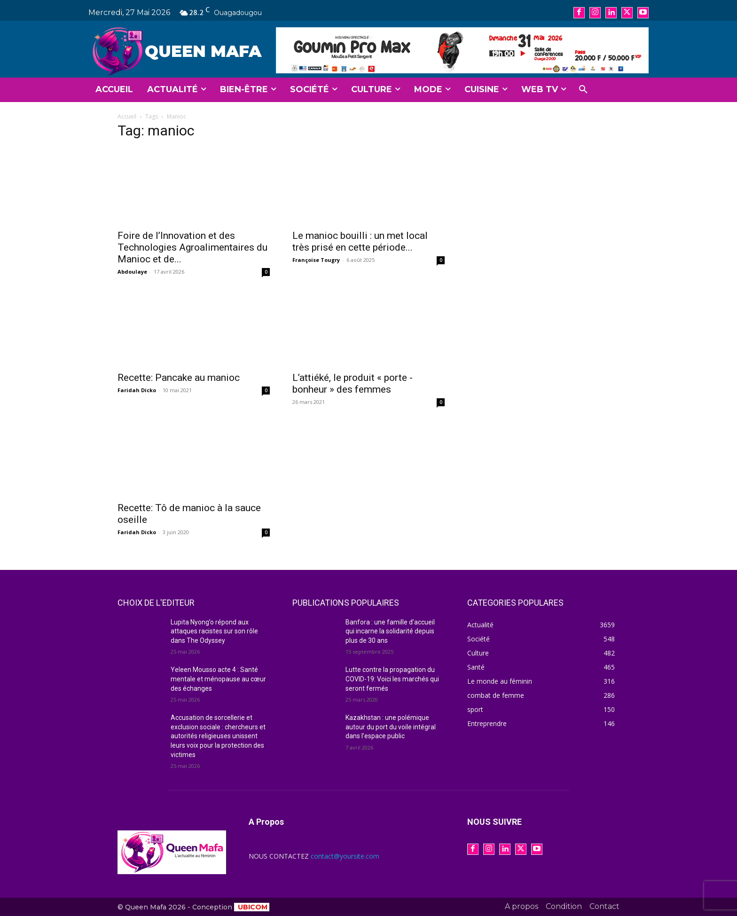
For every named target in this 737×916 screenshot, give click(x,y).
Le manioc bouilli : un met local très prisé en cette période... (360, 241)
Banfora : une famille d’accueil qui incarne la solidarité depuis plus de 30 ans (390, 631)
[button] (583, 89)
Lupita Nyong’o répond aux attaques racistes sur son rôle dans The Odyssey (214, 631)
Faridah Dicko (137, 390)
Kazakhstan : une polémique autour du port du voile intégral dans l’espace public (390, 727)
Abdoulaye (132, 271)
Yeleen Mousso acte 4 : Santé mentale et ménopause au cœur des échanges (218, 679)
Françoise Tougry (316, 259)
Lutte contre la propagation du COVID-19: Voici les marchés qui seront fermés (392, 679)
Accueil (127, 116)
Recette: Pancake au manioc (179, 377)
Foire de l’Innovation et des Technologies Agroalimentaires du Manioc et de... (192, 247)
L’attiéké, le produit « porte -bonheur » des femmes (352, 383)
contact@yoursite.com (345, 856)
